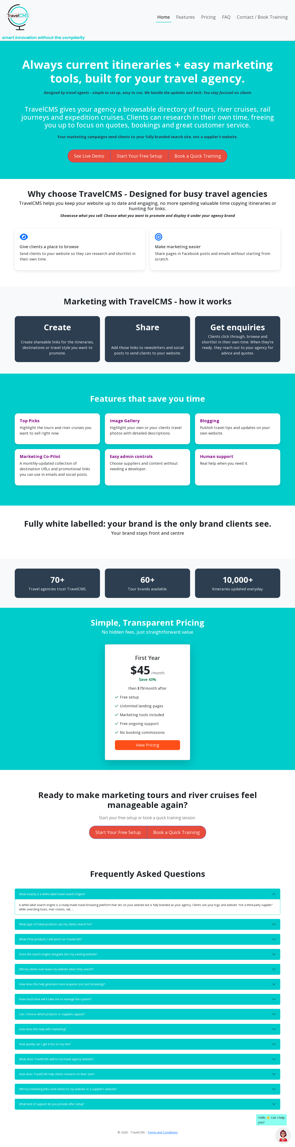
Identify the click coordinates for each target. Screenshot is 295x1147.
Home (163, 17)
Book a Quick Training (198, 156)
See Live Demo (89, 156)
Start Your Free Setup (139, 156)
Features (185, 17)
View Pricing (147, 745)
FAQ (226, 17)
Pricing (208, 17)
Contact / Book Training (262, 17)
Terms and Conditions (163, 1132)
